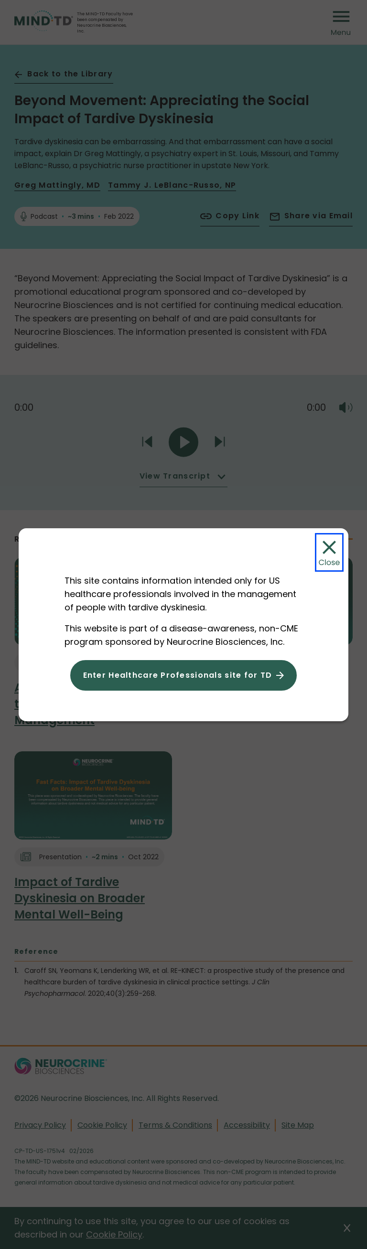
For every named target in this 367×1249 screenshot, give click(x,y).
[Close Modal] (329, 552)
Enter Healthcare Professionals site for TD (177, 675)
